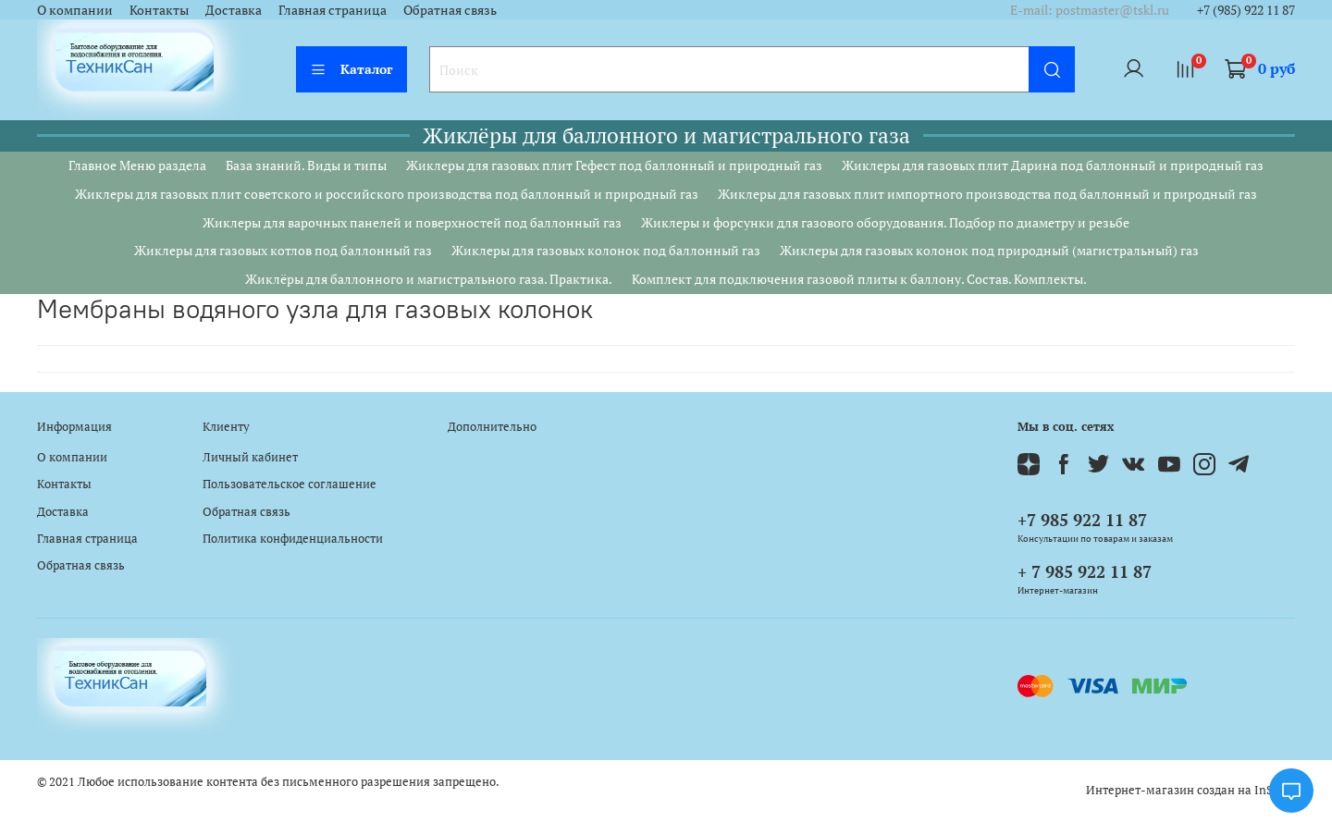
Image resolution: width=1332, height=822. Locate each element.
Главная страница (332, 9)
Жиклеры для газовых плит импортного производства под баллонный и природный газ (987, 193)
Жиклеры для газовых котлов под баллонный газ (283, 250)
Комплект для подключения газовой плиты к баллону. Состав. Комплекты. (859, 279)
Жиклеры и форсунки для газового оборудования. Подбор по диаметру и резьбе (885, 222)
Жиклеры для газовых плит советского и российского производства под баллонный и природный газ (386, 193)
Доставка (233, 9)
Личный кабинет (250, 457)
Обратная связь (450, 9)
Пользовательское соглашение (289, 484)
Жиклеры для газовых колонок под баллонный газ (605, 250)
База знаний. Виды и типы (306, 165)
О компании (75, 9)
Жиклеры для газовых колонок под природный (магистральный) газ (989, 250)
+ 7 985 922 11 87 (1085, 571)
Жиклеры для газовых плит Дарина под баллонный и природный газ (1053, 165)
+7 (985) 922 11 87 (1246, 9)
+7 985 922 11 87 (1082, 520)
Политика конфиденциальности (293, 538)
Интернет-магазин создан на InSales (1190, 790)
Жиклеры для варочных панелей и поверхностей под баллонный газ (412, 222)
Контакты (159, 9)
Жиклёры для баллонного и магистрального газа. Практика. (428, 279)
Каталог (351, 69)
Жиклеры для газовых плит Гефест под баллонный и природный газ (614, 165)
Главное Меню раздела (137, 165)
